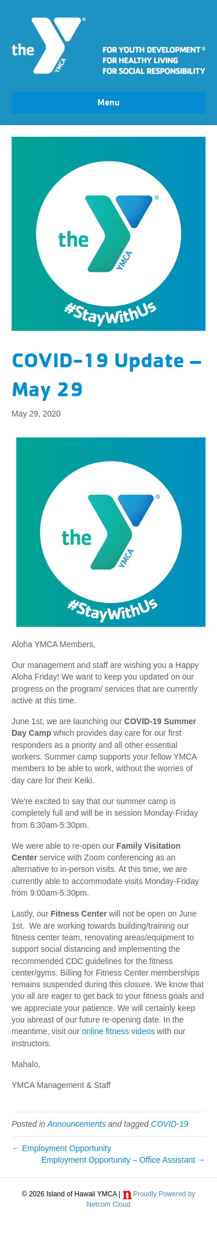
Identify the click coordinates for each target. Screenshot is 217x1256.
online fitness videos (118, 1031)
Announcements (76, 1124)
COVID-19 (170, 1124)
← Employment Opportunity (61, 1148)
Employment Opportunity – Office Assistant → (123, 1159)
